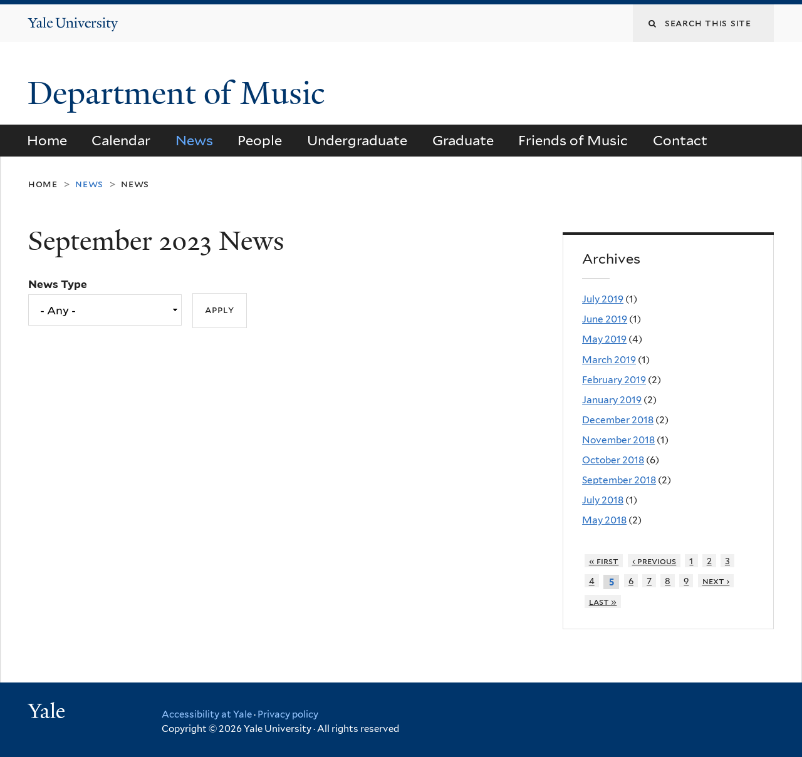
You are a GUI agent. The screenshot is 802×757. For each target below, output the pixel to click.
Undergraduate (357, 140)
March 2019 (609, 360)
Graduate (463, 140)
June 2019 (604, 319)
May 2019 (604, 339)
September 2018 (619, 480)
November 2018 (618, 440)
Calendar (120, 140)
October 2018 (613, 460)
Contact (680, 140)
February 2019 (614, 380)
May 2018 (604, 520)
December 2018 (618, 420)
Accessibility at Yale (207, 714)
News (194, 140)
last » (603, 601)
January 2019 (612, 400)
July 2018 (602, 500)
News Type (57, 284)
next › (716, 580)
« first (604, 560)
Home (47, 140)
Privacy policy (288, 714)
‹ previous (654, 560)
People (259, 140)
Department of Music (180, 93)
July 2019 (602, 299)
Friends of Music (573, 140)
